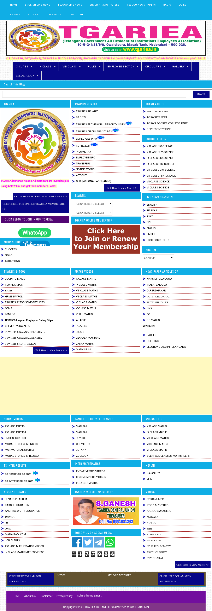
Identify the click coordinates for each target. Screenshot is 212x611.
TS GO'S (81, 117)
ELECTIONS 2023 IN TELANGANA (166, 346)
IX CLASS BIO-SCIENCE (160, 157)
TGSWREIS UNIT (157, 117)
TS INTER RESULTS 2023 (23, 480)
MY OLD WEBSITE (119, 575)
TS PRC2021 (87, 145)
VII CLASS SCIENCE (158, 181)
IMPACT (10, 516)
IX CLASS (45, 66)
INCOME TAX (83, 151)
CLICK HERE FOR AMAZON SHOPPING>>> (25, 579)
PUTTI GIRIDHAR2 (158, 296)
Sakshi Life (153, 472)
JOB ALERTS (12, 540)
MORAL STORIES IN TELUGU (22, 455)
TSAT (150, 216)
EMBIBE (151, 234)
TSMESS (10, 314)
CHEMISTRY (83, 444)
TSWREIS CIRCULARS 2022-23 (98, 130)
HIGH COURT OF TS (158, 240)
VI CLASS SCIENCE (158, 187)
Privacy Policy (64, 596)
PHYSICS (81, 438)
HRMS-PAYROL (14, 296)
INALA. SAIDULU (157, 284)
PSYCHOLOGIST (157, 552)
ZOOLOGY (82, 455)
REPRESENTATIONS (159, 129)
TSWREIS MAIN (14, 284)
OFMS (8, 308)
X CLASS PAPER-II (15, 432)
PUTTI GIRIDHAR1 (158, 302)
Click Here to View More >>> (122, 187)
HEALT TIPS (154, 540)
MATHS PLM (83, 349)
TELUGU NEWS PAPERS (141, 5)
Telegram (35, 245)
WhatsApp (34, 233)
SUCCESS (11, 249)
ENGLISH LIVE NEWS (37, 5)
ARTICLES (82, 175)
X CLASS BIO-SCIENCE (160, 146)
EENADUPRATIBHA (16, 499)
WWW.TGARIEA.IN (138, 607)
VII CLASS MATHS (86, 296)
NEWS (61, 575)
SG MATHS (153, 320)
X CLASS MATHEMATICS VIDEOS (24, 546)
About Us (30, 596)
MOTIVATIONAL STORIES (20, 449)
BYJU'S (80, 331)
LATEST (183, 5)
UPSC (8, 528)
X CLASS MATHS (86, 278)
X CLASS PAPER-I (15, 426)
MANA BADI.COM (15, 534)
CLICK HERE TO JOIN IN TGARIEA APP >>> (40, 196)
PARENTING (12, 260)
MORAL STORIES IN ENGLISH (22, 444)
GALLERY (178, 66)
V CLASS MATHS (86, 308)
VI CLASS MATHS (86, 302)
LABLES (151, 335)
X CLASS (22, 66)
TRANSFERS (83, 163)
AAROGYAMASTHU (159, 510)
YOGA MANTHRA (158, 505)
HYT (149, 308)
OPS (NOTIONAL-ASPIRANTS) (93, 181)
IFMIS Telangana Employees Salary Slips (29, 320)
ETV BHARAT (155, 557)
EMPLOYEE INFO (85, 157)
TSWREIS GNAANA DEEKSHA (23, 337)
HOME (14, 5)
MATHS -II (82, 432)
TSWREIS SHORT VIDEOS (20, 343)
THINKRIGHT (55, 14)
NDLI (150, 222)
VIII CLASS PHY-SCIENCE (161, 175)
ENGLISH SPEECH (15, 438)
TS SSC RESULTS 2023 (22, 473)
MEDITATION (25, 75)
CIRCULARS (153, 66)
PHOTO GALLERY (158, 111)
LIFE (149, 478)
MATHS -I (81, 426)
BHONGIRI (149, 325)
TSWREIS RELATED (87, 111)
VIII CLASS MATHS (87, 290)
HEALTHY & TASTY (159, 546)
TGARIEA (90, 607)
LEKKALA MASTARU (88, 337)
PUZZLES (81, 325)
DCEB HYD (153, 341)
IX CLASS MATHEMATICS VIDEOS (25, 552)
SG (148, 314)
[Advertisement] (106, 386)
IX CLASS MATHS (86, 284)
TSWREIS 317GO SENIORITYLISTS (25, 302)
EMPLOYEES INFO (90, 137)
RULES (92, 66)
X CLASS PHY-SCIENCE (160, 152)
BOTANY (81, 449)
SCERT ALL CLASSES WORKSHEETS (168, 455)
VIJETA (151, 522)
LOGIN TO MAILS (15, 278)
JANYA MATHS (85, 343)
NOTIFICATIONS (85, 169)
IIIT (6, 522)
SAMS (8, 290)
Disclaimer (46, 596)
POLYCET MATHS (87, 482)
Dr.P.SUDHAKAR (156, 290)
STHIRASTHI (155, 534)
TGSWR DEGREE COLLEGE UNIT (167, 123)
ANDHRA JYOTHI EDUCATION (22, 510)
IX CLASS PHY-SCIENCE (161, 163)
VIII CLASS (70, 66)
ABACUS (81, 320)
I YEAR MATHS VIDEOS (90, 471)
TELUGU (152, 210)
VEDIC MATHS (84, 314)
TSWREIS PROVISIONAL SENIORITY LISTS (104, 123)
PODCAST (34, 14)
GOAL (8, 255)
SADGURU (77, 14)
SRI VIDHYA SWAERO (17, 325)
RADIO (167, 5)
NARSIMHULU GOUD (159, 278)
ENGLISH (152, 204)
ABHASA (15, 14)
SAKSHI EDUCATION (17, 505)
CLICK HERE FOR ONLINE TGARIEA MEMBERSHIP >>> (33, 206)
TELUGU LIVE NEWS (70, 5)
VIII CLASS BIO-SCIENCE (161, 169)
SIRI (149, 528)
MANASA (152, 516)
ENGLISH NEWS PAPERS (104, 5)
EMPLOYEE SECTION (121, 66)
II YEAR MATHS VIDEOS (91, 476)
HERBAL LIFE (155, 499)
